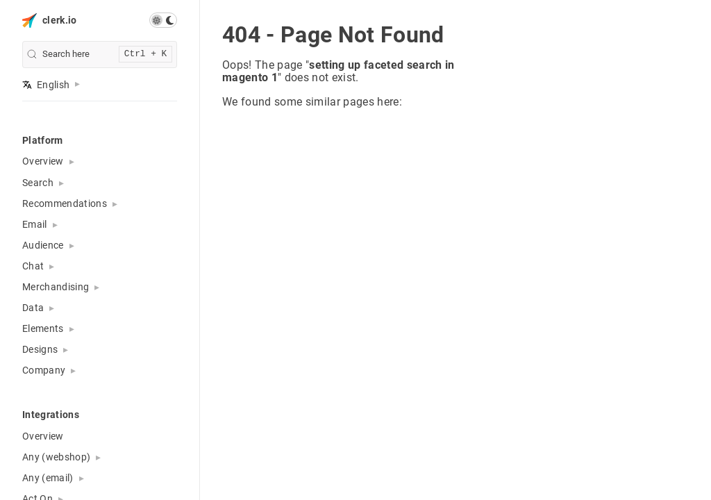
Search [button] (37, 182)
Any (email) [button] (48, 477)
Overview (43, 436)
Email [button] (34, 224)
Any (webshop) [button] (56, 456)
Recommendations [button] (64, 203)
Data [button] (33, 307)
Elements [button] (43, 328)
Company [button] (43, 370)
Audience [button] (43, 245)
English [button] (45, 84)
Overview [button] (43, 161)
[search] (99, 54)
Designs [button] (40, 349)
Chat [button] (33, 266)
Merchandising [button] (55, 286)
